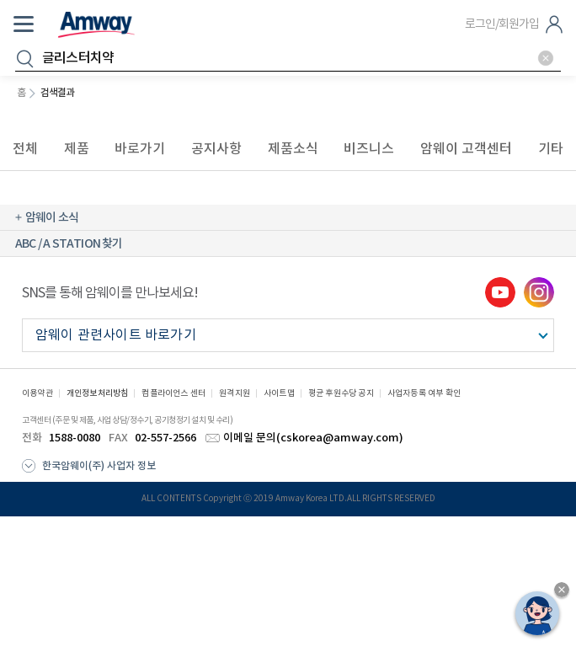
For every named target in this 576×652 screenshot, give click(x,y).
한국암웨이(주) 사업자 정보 (99, 466)
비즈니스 (369, 149)
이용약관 (37, 393)
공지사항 (216, 149)
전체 (25, 149)
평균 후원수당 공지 (341, 393)
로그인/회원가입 (502, 24)
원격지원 (234, 393)
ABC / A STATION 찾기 (69, 244)
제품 (76, 149)
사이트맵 (279, 393)
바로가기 (140, 149)
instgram (539, 292)
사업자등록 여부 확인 (424, 393)
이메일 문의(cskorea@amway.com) (313, 438)
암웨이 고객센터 (466, 149)
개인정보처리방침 (98, 393)
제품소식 (293, 149)
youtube (500, 292)
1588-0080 (74, 438)
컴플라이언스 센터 (173, 393)
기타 (550, 149)
